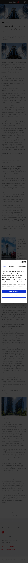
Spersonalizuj (14, 295)
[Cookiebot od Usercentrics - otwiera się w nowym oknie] (20, 262)
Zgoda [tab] (4, 266)
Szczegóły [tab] (11, 266)
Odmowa (14, 300)
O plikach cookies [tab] (21, 266)
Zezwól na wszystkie (14, 291)
